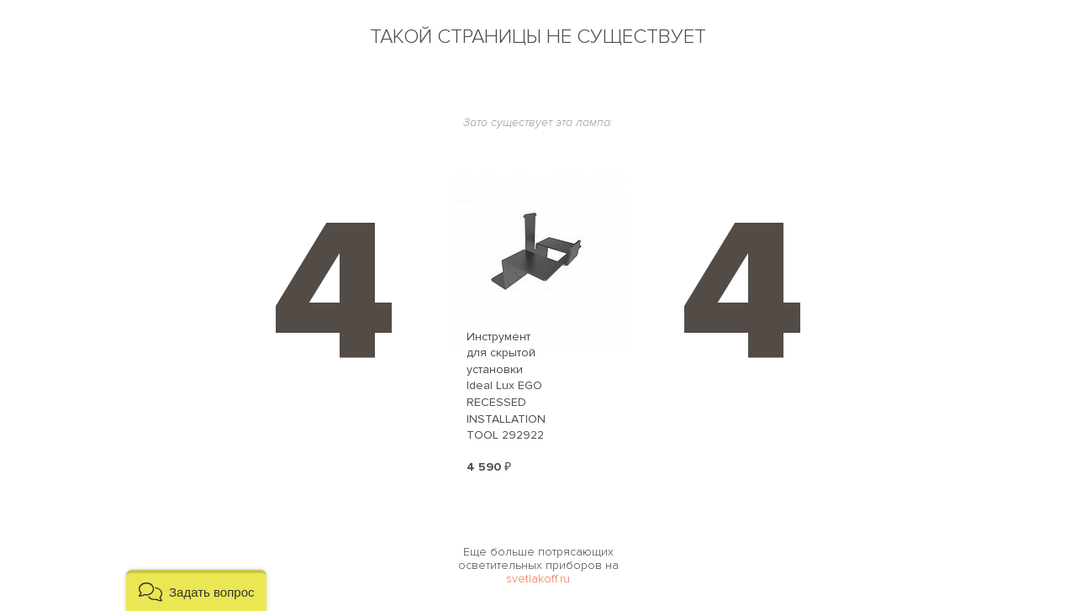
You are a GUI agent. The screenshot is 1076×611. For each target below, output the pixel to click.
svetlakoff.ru (538, 578)
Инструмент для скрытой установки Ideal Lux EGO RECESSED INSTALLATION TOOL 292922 (506, 386)
